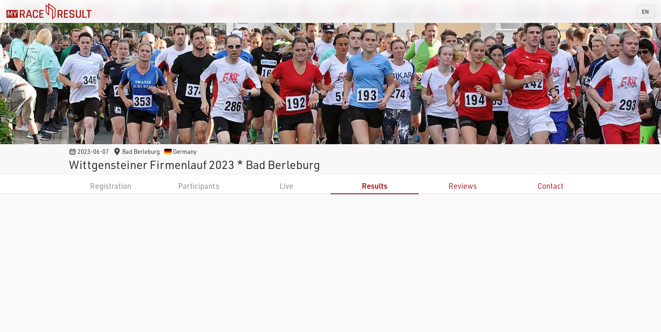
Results (374, 186)
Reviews (462, 186)
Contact (551, 186)
